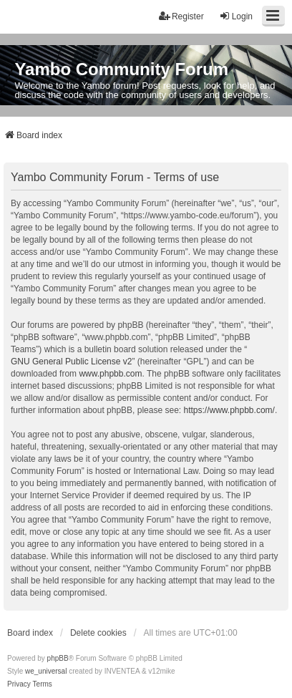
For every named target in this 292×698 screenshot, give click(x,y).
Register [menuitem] (181, 16)
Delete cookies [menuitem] (98, 633)
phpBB (58, 658)
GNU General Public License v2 (71, 362)
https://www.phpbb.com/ (228, 410)
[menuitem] (19, 684)
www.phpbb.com (110, 374)
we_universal (46, 671)
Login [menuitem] (236, 16)
